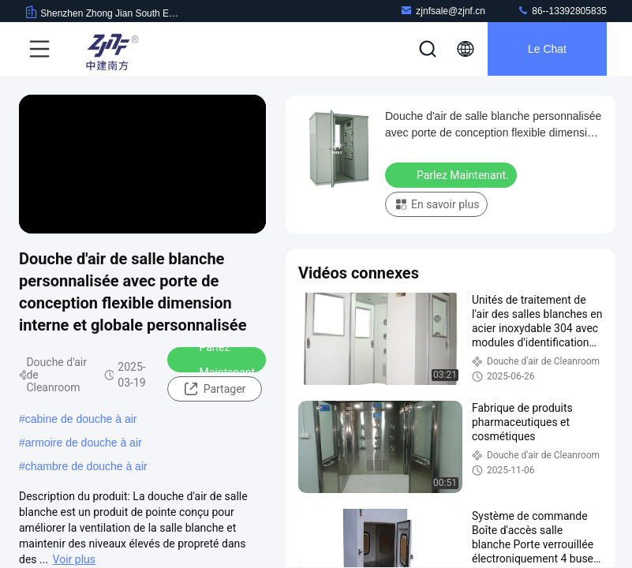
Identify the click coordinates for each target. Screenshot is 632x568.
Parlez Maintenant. (217, 359)
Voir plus (74, 559)
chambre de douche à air (86, 466)
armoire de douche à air (83, 442)
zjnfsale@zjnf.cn (442, 11)
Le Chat (547, 49)
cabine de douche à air (81, 419)
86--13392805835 (562, 11)
